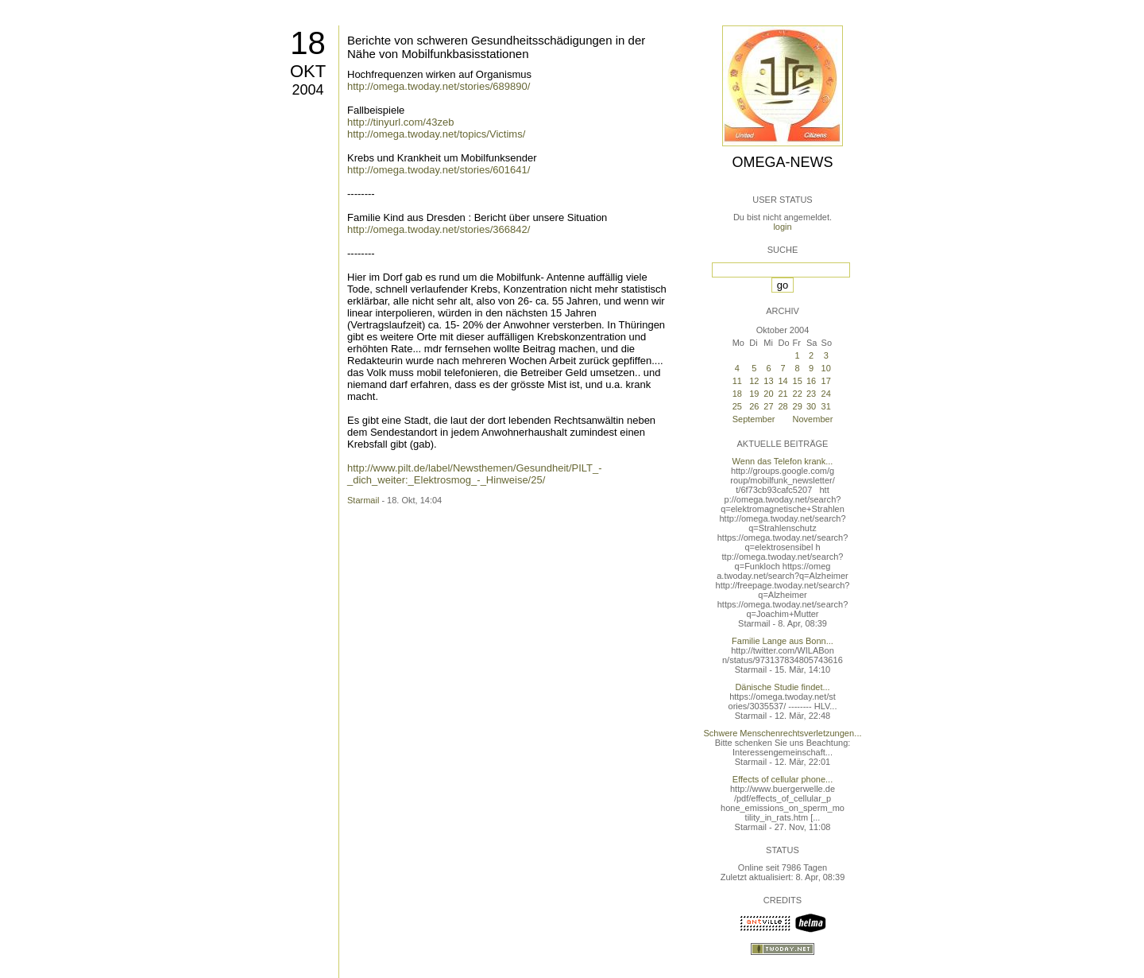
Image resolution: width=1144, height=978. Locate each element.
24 (826, 393)
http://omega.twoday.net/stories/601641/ (438, 170)
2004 (307, 90)
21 (783, 393)
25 (737, 406)
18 (308, 42)
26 (754, 406)
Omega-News (782, 162)
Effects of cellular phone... (782, 779)
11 (737, 381)
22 (797, 393)
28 (783, 406)
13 (768, 381)
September (753, 419)
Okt (308, 71)
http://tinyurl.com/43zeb (400, 122)
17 (826, 381)
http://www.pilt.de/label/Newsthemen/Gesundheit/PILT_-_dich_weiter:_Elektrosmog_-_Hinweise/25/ (474, 474)
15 (797, 381)
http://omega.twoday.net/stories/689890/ (438, 86)
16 (811, 381)
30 (811, 406)
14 (783, 381)
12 (754, 381)
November (813, 419)
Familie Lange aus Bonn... (782, 641)
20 (768, 393)
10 (826, 368)
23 (811, 393)
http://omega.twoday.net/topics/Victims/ (436, 134)
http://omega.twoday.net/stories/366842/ (438, 229)
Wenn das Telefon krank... (782, 461)
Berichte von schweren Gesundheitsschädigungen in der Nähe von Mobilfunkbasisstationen (496, 46)
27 (768, 406)
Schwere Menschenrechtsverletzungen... (783, 733)
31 (826, 406)
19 (754, 393)
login (782, 226)
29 (797, 406)
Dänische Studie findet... (782, 687)
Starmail (363, 500)
